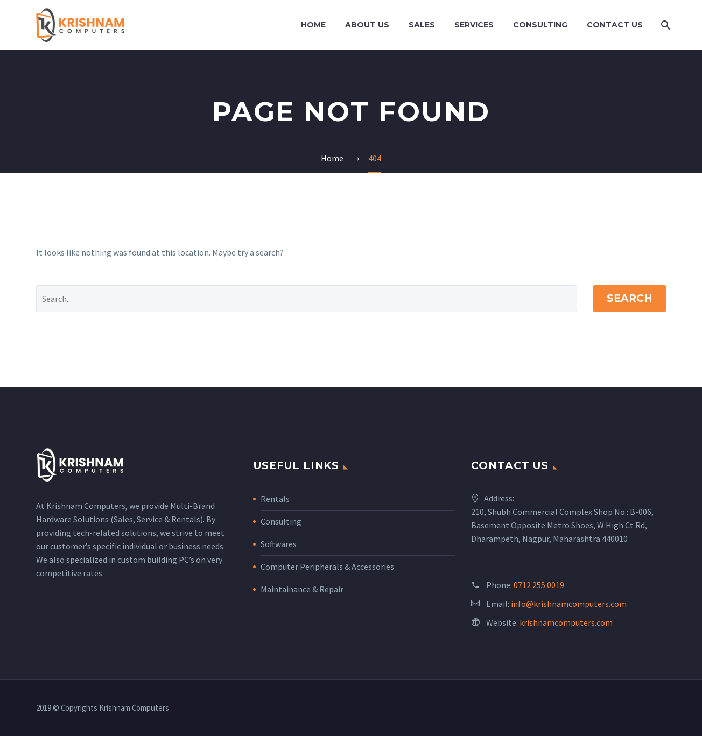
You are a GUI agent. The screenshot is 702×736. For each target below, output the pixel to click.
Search (629, 298)
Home (313, 25)
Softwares (279, 544)
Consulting (540, 25)
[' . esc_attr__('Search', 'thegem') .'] (306, 298)
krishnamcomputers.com (566, 622)
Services (474, 25)
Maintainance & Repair (302, 589)
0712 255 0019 (539, 584)
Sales (422, 25)
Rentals (275, 498)
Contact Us (615, 25)
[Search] (664, 25)
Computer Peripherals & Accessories (327, 566)
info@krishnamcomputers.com (569, 603)
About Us (367, 25)
